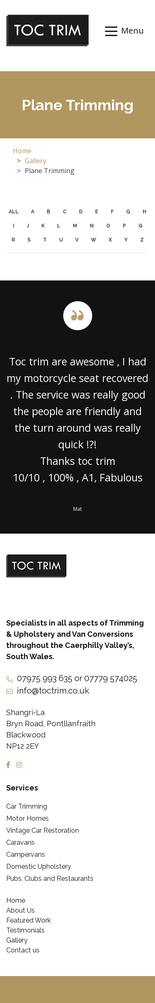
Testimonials (25, 930)
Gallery (35, 160)
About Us (20, 910)
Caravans (20, 842)
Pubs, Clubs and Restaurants (49, 878)
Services (22, 787)
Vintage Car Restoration (42, 830)
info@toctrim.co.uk (53, 691)
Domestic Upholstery (38, 866)
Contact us (23, 950)
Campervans (25, 854)
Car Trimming (26, 806)
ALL (14, 212)
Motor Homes (27, 818)
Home (22, 150)
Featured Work (28, 920)
